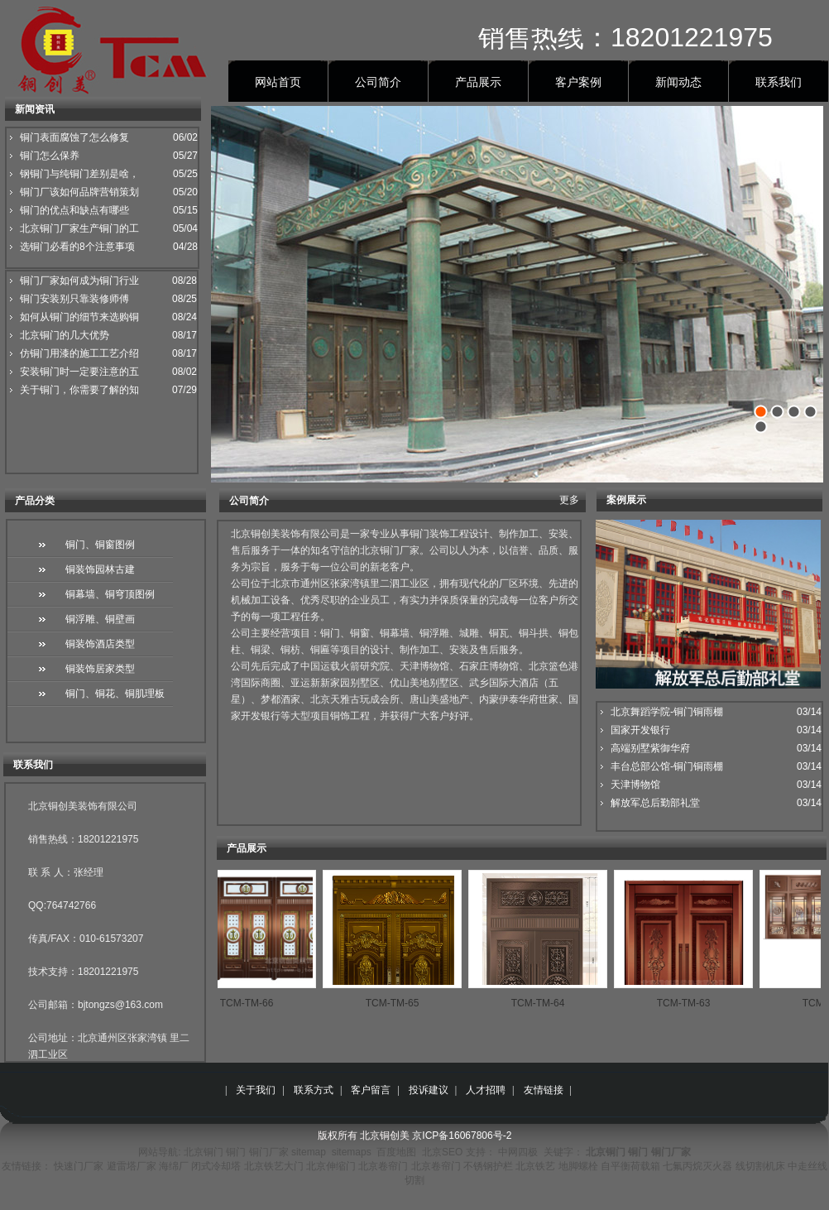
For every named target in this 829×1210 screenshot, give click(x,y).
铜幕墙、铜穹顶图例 (110, 594)
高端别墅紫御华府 (650, 748)
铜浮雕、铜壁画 (100, 619)
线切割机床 (760, 1166)
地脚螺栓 (578, 1166)
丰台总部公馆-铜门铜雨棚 (667, 766)
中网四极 (518, 1152)
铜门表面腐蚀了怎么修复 (74, 137)
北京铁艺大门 (274, 1166)
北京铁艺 (535, 1166)
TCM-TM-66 (253, 1003)
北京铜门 (203, 1152)
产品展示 (478, 82)
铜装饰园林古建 (100, 569)
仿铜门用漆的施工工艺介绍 (79, 353)
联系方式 (313, 1090)
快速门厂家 (78, 1166)
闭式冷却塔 (216, 1166)
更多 (569, 500)
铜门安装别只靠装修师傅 (74, 299)
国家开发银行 (640, 730)
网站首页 (278, 82)
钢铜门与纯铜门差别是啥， (79, 174)
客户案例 (578, 82)
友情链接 (543, 1090)
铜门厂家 (269, 1152)
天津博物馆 (635, 784)
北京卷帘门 (383, 1166)
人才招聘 (486, 1090)
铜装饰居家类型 (100, 669)
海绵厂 (174, 1166)
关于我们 (256, 1090)
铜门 (236, 1152)
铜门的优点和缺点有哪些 (74, 210)
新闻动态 (678, 82)
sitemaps (351, 1152)
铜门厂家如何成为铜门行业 (79, 280)
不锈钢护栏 (488, 1166)
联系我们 (778, 82)
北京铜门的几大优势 (64, 335)
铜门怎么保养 (49, 155)
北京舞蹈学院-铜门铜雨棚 (667, 712)
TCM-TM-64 (545, 1003)
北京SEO (442, 1152)
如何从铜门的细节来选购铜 (79, 317)
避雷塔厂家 (131, 1166)
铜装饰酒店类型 (100, 644)
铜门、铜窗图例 (100, 544)
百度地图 (396, 1152)
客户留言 (371, 1090)
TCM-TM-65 (399, 1003)
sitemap (308, 1152)
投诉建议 (428, 1090)
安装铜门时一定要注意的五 (79, 371)
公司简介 (378, 82)
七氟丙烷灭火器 (697, 1166)
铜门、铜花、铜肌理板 (115, 693)
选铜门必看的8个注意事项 (77, 246)
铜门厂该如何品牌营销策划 (79, 192)
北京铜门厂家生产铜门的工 (79, 228)
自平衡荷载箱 (630, 1166)
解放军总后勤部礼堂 (655, 803)
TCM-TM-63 (690, 1003)
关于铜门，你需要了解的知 (79, 390)
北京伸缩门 (331, 1166)
